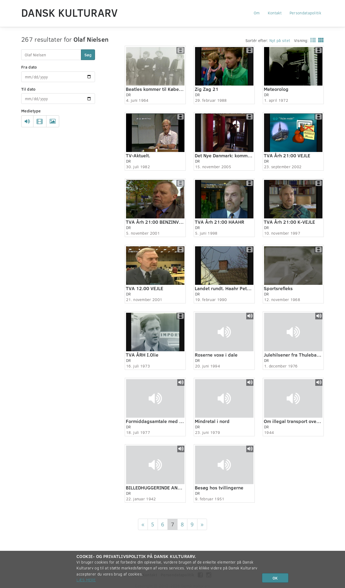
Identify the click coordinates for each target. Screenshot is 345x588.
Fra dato (29, 67)
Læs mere (86, 579)
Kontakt (275, 12)
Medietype (31, 110)
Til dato (28, 89)
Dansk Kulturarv (69, 12)
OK (275, 578)
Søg (88, 54)
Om (257, 12)
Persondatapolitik (305, 12)
